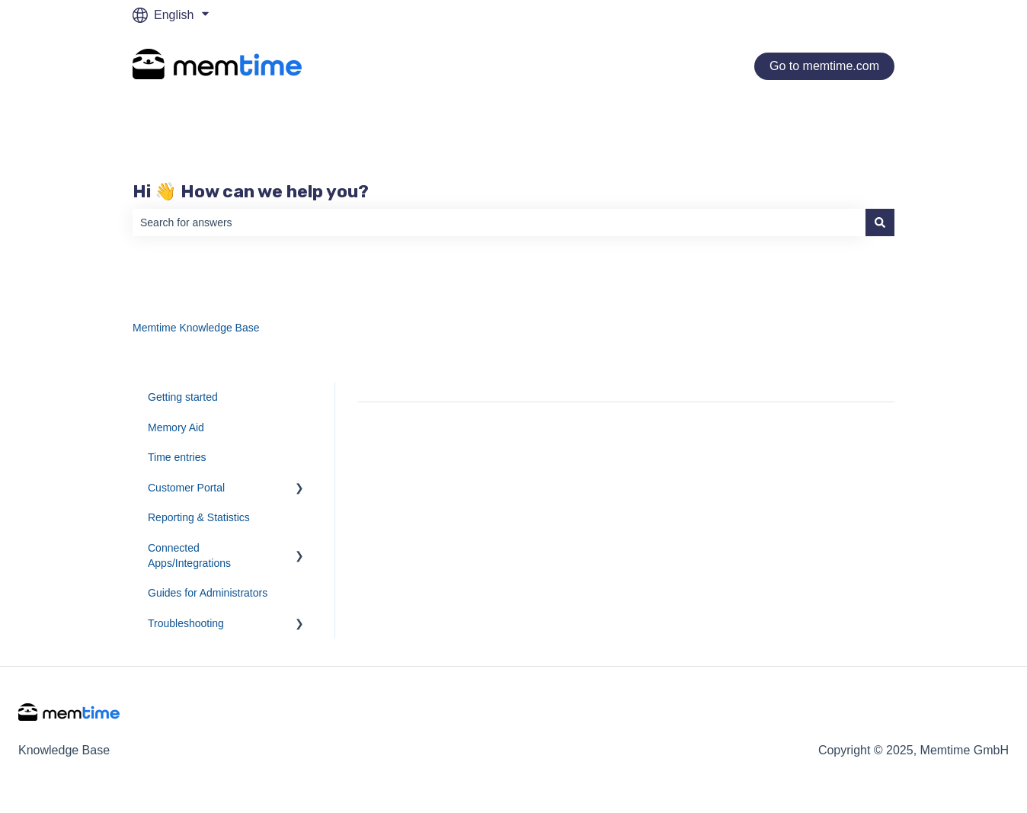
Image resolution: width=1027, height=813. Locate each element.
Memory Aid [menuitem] (176, 427)
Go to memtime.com (824, 65)
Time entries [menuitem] (177, 457)
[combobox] (499, 222)
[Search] (879, 222)
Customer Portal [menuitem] (186, 488)
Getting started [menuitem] (183, 397)
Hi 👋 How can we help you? (251, 191)
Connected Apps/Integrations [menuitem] (189, 555)
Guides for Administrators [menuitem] (207, 593)
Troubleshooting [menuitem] (186, 623)
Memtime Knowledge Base (196, 328)
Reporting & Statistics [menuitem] (199, 517)
